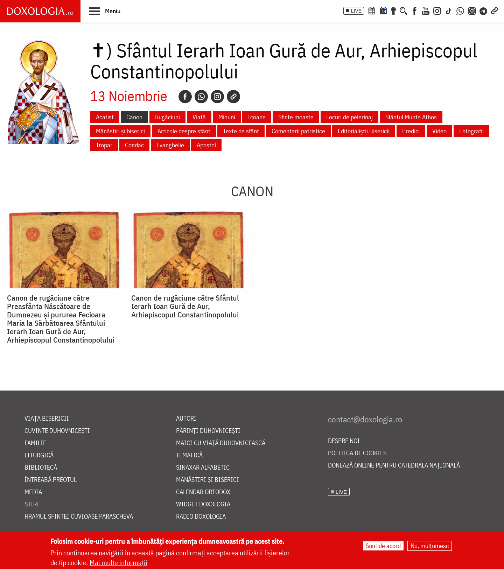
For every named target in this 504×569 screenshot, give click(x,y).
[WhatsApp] (460, 10)
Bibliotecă (40, 467)
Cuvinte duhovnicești (57, 431)
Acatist (105, 117)
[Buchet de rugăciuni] (393, 10)
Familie (35, 443)
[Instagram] (437, 10)
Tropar (104, 145)
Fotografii (471, 131)
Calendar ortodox (203, 492)
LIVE (356, 11)
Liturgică (39, 455)
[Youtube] (425, 10)
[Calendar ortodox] (372, 10)
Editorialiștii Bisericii (364, 131)
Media (33, 492)
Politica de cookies (357, 453)
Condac (134, 145)
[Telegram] (484, 10)
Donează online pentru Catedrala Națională (394, 465)
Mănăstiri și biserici (120, 131)
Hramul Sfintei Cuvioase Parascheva (78, 516)
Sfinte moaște (296, 117)
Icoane (257, 117)
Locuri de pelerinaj (349, 117)
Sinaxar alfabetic (203, 467)
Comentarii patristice (298, 131)
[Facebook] (414, 10)
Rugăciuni (167, 117)
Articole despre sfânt (184, 131)
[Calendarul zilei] (383, 10)
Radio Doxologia (201, 516)
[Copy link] (233, 96)
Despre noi (344, 441)
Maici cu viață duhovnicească (220, 443)
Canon (134, 117)
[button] (104, 10)
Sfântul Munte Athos (411, 117)
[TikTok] (449, 10)
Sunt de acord (383, 546)
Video (439, 131)
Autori (186, 418)
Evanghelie (170, 145)
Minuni (226, 117)
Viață (199, 117)
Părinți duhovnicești (208, 431)
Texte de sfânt (241, 131)
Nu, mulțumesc (430, 546)
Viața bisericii (46, 418)
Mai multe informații (118, 563)
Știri (31, 504)
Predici (411, 131)
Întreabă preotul (50, 480)
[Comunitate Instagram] (472, 10)
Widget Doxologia (203, 504)
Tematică (189, 455)
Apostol (206, 145)
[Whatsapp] (201, 96)
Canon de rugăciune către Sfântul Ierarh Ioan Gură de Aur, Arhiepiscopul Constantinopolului (185, 306)
